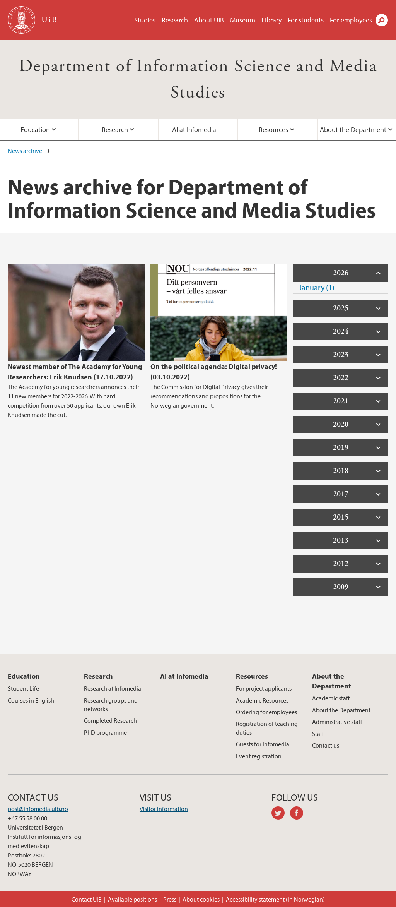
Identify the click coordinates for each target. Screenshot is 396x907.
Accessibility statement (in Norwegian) (275, 899)
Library (271, 19)
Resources (273, 129)
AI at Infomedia (194, 129)
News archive (25, 150)
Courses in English (31, 700)
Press (169, 899)
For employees (351, 19)
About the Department (331, 681)
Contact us (325, 745)
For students (306, 19)
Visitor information (164, 809)
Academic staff (331, 698)
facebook (299, 814)
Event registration (259, 756)
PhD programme (105, 732)
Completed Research (110, 720)
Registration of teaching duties (267, 728)
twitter (280, 814)
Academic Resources (262, 700)
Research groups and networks (111, 704)
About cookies (201, 899)
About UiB (209, 19)
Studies (144, 19)
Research (175, 19)
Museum (242, 19)
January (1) (317, 287)
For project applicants (264, 688)
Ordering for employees (266, 712)
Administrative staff (337, 721)
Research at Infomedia (112, 688)
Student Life (23, 688)
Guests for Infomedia (262, 744)
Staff (318, 733)
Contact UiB (87, 899)
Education (24, 676)
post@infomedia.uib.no (38, 809)
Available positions (132, 899)
